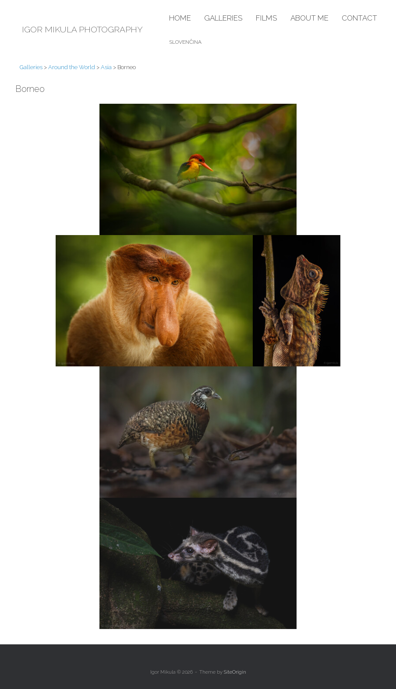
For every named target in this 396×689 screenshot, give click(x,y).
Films (266, 18)
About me (309, 18)
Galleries (223, 18)
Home (180, 18)
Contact (359, 18)
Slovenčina (185, 42)
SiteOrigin (235, 672)
